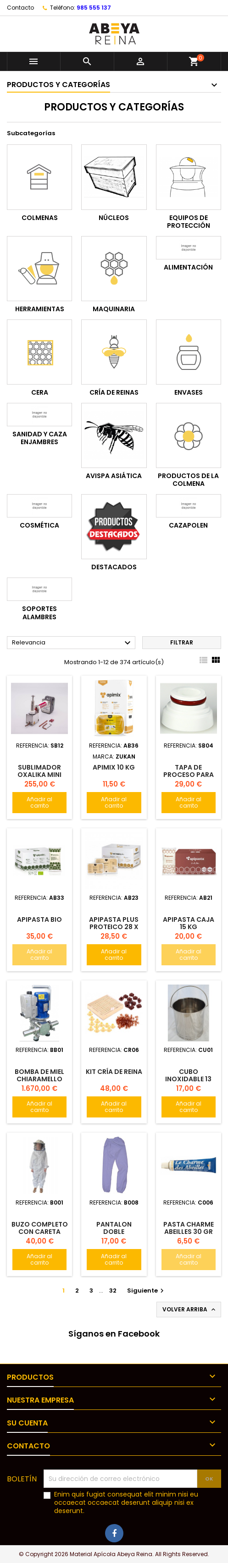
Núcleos (114, 217)
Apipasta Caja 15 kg (188, 923)
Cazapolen (188, 525)
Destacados (114, 567)
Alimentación (188, 267)
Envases (188, 392)
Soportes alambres (39, 613)
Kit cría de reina (114, 1071)
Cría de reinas (114, 392)
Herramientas (39, 309)
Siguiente (146, 1290)
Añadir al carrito (39, 802)
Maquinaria (114, 309)
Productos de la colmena (188, 480)
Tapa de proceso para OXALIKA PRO (188, 775)
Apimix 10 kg (114, 767)
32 (113, 1290)
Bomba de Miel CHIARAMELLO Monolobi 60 (39, 1079)
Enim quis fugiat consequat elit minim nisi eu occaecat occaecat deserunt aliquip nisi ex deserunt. (126, 1502)
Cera (39, 392)
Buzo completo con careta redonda (39, 1232)
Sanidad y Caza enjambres (39, 438)
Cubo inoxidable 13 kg (188, 1079)
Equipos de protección (188, 222)
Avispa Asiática (114, 475)
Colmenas (40, 217)
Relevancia (72, 643)
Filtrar (181, 642)
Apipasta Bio (39, 919)
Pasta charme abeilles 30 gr (188, 1228)
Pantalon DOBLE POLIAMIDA (113, 1232)
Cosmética (39, 525)
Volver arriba (189, 1309)
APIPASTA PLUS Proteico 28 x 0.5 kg (114, 927)
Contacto (20, 7)
